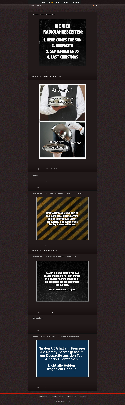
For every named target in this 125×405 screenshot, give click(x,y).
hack (56, 250)
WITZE (31, 7)
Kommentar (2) (35, 76)
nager (52, 250)
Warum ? (37, 175)
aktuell (45, 169)
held (57, 387)
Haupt (43, 2)
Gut (33, 71)
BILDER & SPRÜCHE (40, 7)
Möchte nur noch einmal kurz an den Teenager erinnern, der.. (58, 193)
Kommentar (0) (35, 169)
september (45, 76)
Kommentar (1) (35, 250)
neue (49, 169)
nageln (58, 169)
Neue (57, 2)
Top (50, 2)
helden (64, 387)
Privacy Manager (67, 401)
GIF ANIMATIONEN (59, 7)
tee (44, 250)
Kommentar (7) (35, 330)
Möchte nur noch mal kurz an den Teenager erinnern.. (55, 256)
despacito (49, 387)
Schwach (39, 71)
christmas (60, 76)
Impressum (60, 401)
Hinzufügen (75, 2)
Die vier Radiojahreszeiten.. (44, 15)
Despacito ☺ (38, 318)
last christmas (53, 76)
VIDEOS (50, 7)
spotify (44, 387)
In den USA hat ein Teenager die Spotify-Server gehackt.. (56, 336)
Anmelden (31, 5)
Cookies (55, 401)
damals (48, 250)
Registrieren (39, 5)
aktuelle (53, 169)
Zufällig (65, 2)
